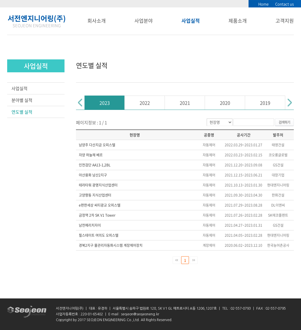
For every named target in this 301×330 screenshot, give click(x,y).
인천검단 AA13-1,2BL (95, 165)
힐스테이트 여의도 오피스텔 (98, 235)
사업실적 (190, 20)
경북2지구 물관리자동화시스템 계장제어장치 (110, 245)
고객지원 (284, 20)
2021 (185, 102)
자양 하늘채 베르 (91, 155)
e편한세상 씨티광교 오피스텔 (99, 205)
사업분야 (143, 20)
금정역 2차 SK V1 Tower (97, 215)
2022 (145, 102)
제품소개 (237, 20)
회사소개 (96, 20)
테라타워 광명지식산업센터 (98, 185)
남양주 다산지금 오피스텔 (97, 144)
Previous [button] (80, 103)
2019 (265, 102)
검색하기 (284, 122)
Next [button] (289, 103)
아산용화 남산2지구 (93, 175)
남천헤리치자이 (90, 225)
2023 (104, 102)
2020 (225, 102)
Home (263, 4)
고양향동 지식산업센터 (95, 195)
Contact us (284, 4)
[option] (105, 103)
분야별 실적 (21, 100)
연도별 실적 (21, 112)
